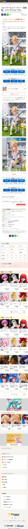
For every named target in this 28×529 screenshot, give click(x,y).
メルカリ (6, 80)
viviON (19, 74)
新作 (3, 246)
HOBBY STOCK (16, 266)
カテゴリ (21, 246)
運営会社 (14, 521)
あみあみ (6, 71)
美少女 (2, 284)
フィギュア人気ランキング (7, 413)
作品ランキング (5, 454)
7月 (16, 259)
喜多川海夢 (5, 482)
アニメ (2, 365)
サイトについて (5, 521)
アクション (23, 365)
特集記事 (3, 494)
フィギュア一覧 (14, 394)
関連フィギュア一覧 (14, 312)
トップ (2, 3)
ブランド (12, 252)
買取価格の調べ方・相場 (7, 505)
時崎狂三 (4, 487)
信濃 (4, 485)
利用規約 (23, 521)
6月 (11, 259)
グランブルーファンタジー (11, 3)
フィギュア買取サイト (7, 499)
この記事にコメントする (14, 94)
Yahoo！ (11, 74)
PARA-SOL (5, 467)
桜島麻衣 (4, 477)
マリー (17, 3)
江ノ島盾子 (5, 479)
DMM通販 (21, 71)
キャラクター (21, 249)
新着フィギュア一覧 (6, 318)
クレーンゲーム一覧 (6, 507)
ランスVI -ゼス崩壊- (6, 462)
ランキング (12, 246)
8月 (20, 259)
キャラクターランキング (7, 474)
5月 (7, 259)
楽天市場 (15, 74)
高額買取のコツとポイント (8, 502)
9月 (24, 259)
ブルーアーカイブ (11, 215)
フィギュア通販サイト (7, 497)
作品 (11, 249)
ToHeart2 (5, 465)
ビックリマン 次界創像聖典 (8, 459)
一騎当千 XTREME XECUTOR (8, 457)
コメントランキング (6, 448)
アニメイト (14, 71)
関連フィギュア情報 (6, 272)
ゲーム (5, 284)
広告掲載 (10, 521)
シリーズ (3, 249)
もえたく (16, 83)
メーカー (3, 252)
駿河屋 (21, 80)
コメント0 (25, 13)
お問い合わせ (19, 521)
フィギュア (5, 3)
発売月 (3, 259)
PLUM (9, 213)
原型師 (20, 252)
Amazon (6, 74)
